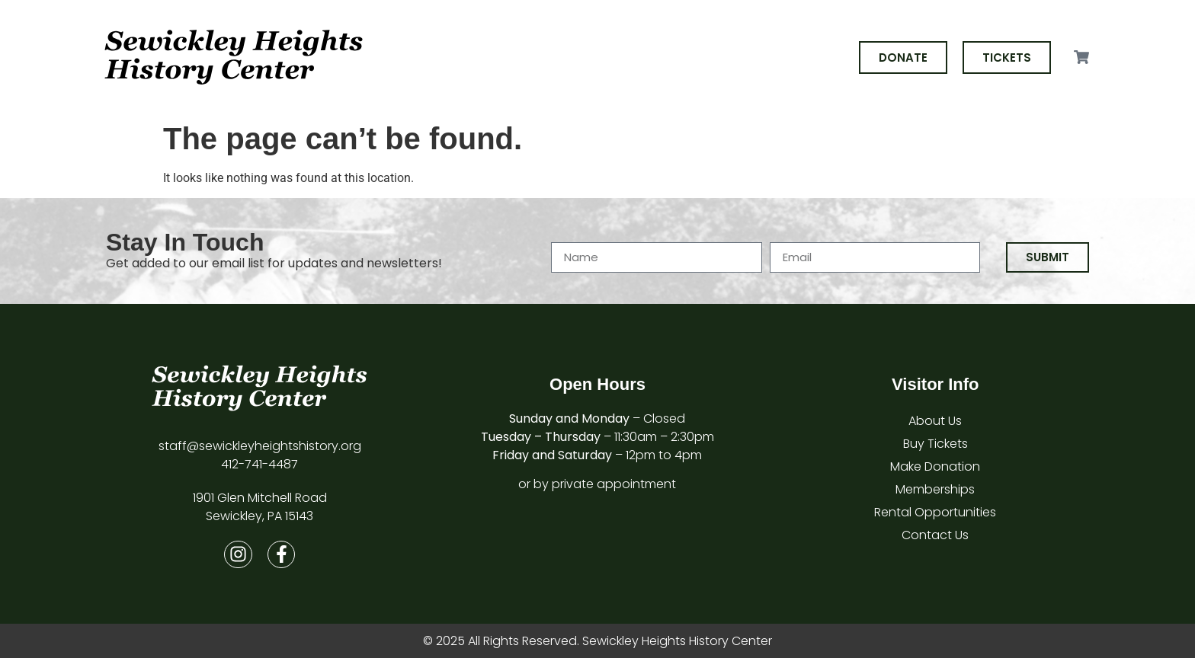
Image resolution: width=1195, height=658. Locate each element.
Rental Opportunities (935, 512)
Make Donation (935, 466)
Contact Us (935, 535)
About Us (935, 421)
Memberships (935, 489)
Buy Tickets (935, 443)
